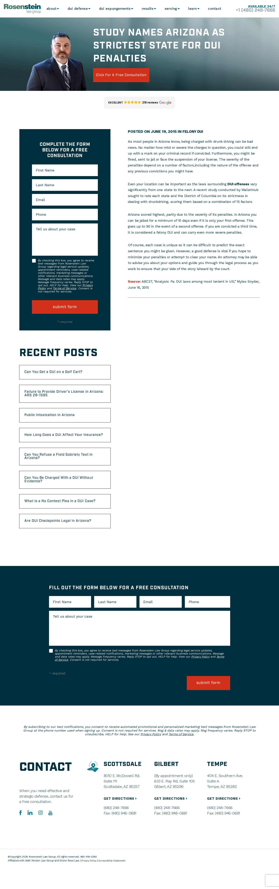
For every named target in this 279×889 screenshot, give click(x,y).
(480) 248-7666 (116, 828)
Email (40, 201)
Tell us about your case (55, 231)
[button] (139, 104)
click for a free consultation (129, 75)
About (51, 9)
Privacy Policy (200, 680)
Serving (170, 9)
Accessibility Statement (114, 881)
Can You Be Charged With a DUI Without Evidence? (57, 495)
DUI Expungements (114, 9)
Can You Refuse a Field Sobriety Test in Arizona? (64, 470)
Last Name (45, 187)
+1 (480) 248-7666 (251, 10)
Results (146, 9)
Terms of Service (64, 290)
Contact (214, 9)
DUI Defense (77, 9)
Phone (41, 216)
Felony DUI (193, 133)
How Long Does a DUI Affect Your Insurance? (58, 444)
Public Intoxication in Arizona (55, 421)
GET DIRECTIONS (121, 819)
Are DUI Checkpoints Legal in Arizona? (64, 543)
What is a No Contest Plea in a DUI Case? (60, 520)
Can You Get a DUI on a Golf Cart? (59, 374)
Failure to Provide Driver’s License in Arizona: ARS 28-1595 (62, 398)
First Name (45, 172)
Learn (192, 9)
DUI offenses (238, 186)
